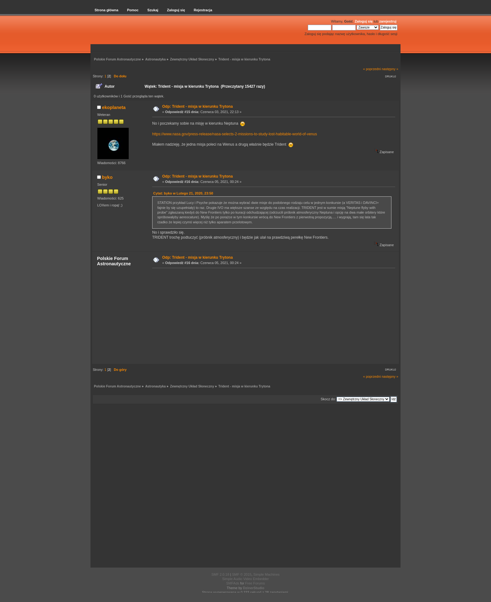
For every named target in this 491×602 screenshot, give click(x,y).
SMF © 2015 (241, 574)
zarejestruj (387, 21)
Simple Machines (266, 574)
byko (107, 177)
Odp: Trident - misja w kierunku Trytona (197, 106)
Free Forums (255, 583)
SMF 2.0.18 (220, 574)
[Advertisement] (271, 316)
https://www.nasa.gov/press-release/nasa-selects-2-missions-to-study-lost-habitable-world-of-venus (234, 134)
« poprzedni (372, 69)
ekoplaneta (114, 107)
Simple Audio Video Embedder (245, 579)
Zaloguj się (364, 21)
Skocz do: (328, 399)
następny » (390, 69)
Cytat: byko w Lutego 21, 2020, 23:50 (183, 193)
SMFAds (232, 583)
